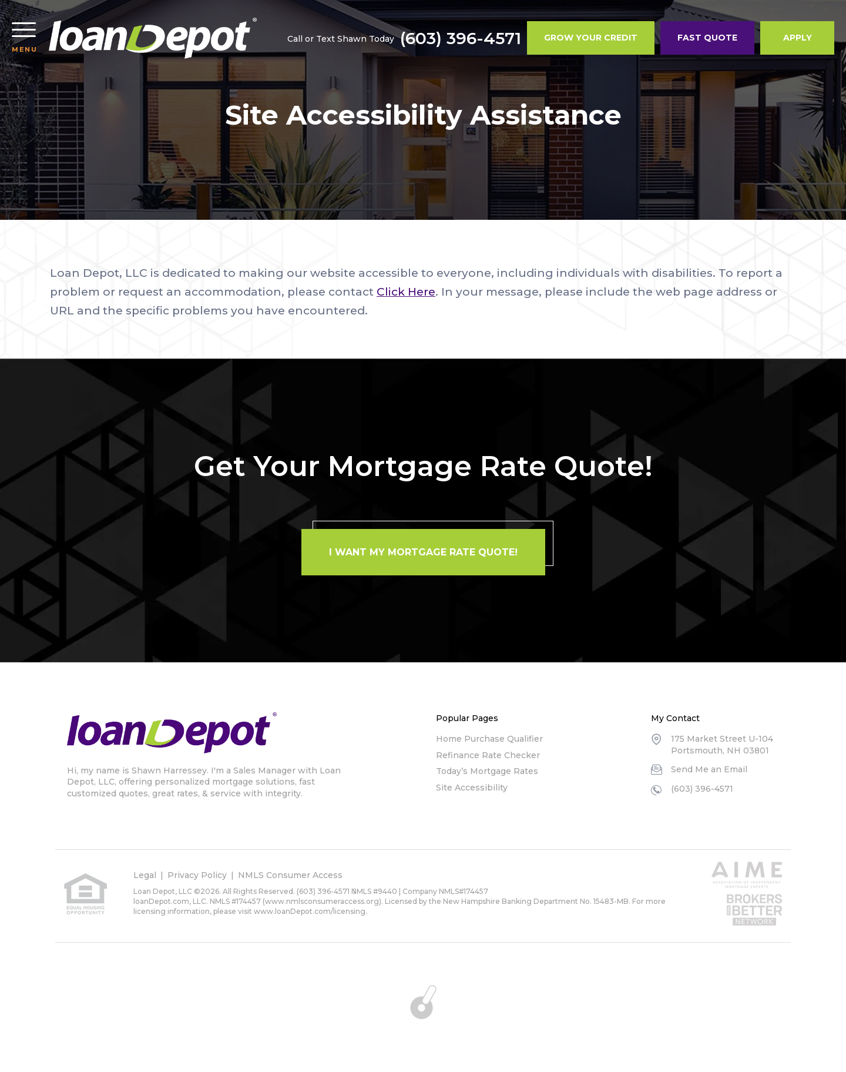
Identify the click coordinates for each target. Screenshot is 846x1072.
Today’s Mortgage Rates (487, 771)
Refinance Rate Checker (488, 755)
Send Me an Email (709, 769)
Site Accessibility (472, 787)
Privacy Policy (197, 875)
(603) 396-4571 (460, 38)
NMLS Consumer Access (290, 875)
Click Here (406, 292)
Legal (144, 875)
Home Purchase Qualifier (489, 738)
